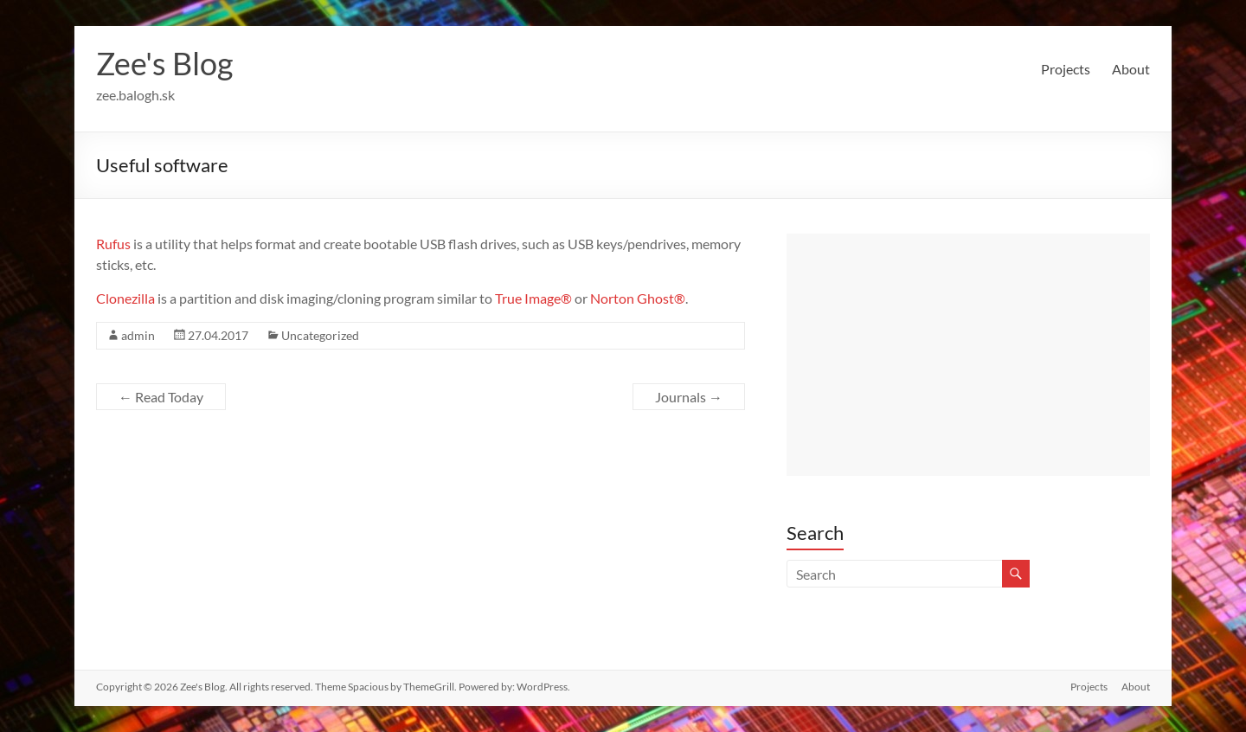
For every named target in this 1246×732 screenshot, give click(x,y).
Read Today (161, 396)
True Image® (533, 298)
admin (138, 335)
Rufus (113, 243)
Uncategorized (320, 335)
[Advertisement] (968, 355)
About (1131, 69)
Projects (1065, 69)
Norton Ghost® (637, 298)
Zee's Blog (164, 63)
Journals (689, 396)
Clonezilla (125, 298)
